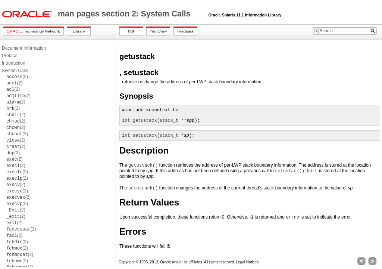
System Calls (15, 70)
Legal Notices (247, 262)
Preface (9, 55)
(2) (17, 76)
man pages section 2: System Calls (125, 13)
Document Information (24, 48)
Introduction (13, 63)
